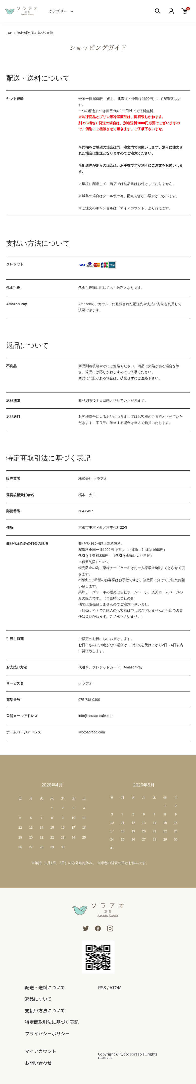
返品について (38, 998)
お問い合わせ (38, 1062)
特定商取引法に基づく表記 (52, 1022)
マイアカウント (40, 1051)
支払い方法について (45, 1010)
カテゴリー (58, 11)
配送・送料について (45, 987)
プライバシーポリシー (47, 1033)
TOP (9, 32)
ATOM (116, 987)
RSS (102, 987)
